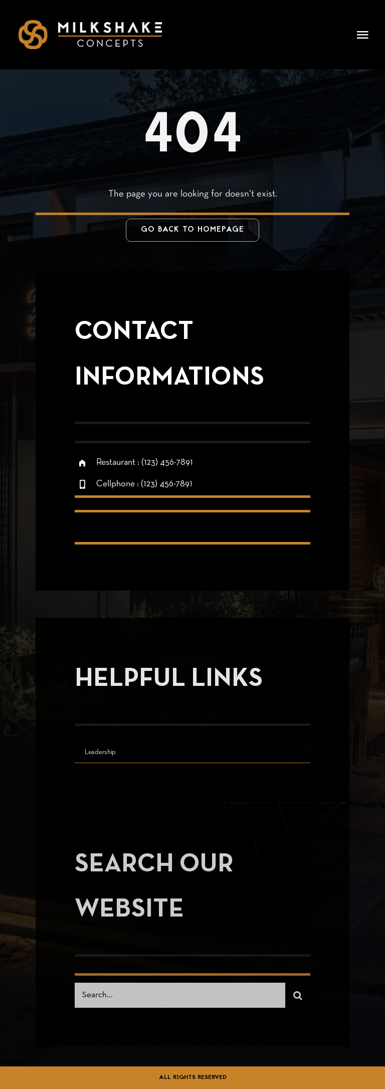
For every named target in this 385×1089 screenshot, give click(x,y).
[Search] (297, 998)
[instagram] (141, 530)
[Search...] (180, 998)
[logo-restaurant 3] (90, 25)
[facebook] (86, 530)
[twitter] (113, 530)
